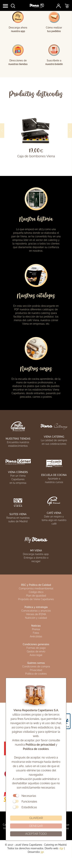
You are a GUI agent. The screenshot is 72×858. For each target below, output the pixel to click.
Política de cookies (36, 749)
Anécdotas (36, 636)
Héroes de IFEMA (36, 614)
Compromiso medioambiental (36, 588)
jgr (42, 851)
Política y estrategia (36, 607)
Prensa (36, 629)
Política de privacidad (40, 744)
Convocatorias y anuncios (36, 610)
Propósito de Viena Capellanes (36, 599)
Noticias (36, 625)
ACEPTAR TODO (36, 833)
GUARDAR (36, 818)
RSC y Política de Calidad (36, 584)
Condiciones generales (36, 644)
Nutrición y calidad (36, 617)
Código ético (36, 592)
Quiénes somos (36, 662)
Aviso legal (36, 655)
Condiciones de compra (36, 666)
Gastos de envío (36, 651)
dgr (61, 848)
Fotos (36, 632)
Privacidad (36, 670)
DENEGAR (36, 826)
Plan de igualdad (36, 595)
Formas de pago (36, 647)
